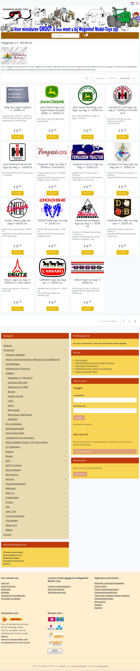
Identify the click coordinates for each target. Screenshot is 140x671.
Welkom (7, 345)
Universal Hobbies (36, 516)
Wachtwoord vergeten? (83, 424)
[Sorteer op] (127, 78)
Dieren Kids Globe (36, 433)
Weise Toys (36, 525)
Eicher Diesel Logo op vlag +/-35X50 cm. (17, 222)
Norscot (36, 479)
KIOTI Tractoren (13, 465)
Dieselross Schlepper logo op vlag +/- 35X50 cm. (87, 223)
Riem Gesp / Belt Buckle (20, 414)
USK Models (11, 520)
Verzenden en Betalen (11, 598)
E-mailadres (78, 395)
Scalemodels (11, 497)
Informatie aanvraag (57, 592)
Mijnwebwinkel (102, 666)
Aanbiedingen (12, 363)
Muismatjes (14, 410)
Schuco (36, 502)
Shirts (11, 405)
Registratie (6, 589)
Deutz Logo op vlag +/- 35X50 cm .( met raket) (17, 281)
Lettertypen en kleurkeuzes (86, 366)
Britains (36, 451)
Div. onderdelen (13, 423)
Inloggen (79, 417)
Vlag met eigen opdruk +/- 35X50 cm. (17, 109)
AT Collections (12, 446)
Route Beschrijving (56, 589)
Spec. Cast (36, 511)
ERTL (36, 460)
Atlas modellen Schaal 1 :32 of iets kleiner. (26, 442)
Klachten (98, 607)
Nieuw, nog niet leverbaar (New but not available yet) (32, 359)
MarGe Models (13, 469)
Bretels (11, 391)
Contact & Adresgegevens (59, 586)
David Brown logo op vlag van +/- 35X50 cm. (122, 222)
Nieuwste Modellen (15, 354)
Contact (7, 534)
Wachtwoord (79, 406)
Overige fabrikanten (15, 483)
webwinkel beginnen (79, 666)
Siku (36, 506)
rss (69, 666)
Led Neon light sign (17, 382)
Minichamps (11, 474)
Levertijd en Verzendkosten (13, 595)
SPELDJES (12, 419)
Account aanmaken (83, 451)
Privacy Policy (100, 586)
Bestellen (17, 136)
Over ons (5, 583)
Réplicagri (36, 488)
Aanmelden (80, 474)
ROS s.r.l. (36, 493)
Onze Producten (8, 586)
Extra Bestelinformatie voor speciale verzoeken (95, 363)
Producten (35, 350)
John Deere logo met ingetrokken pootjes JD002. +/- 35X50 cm (52, 110)
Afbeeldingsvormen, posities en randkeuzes (93, 369)
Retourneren (100, 601)
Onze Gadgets (81, 360)
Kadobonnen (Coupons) (17, 368)
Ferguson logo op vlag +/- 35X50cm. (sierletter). (52, 166)
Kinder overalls (15, 396)
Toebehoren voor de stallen (19, 437)
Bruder (36, 456)
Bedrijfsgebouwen (36, 428)
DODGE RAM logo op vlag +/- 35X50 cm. (52, 222)
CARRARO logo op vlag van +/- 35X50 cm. (53, 281)
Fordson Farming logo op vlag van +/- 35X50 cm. (123, 166)
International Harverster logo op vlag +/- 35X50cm (17, 166)
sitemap (63, 666)
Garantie (98, 604)
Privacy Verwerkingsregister (106, 589)
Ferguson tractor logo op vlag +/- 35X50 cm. (88, 166)
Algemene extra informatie (86, 371)
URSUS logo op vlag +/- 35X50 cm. (87, 281)
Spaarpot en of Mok (37, 387)
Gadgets (36, 373)
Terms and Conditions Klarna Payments (112, 595)
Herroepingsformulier (103, 598)
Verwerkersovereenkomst (105, 592)
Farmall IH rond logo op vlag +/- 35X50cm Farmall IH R (122, 110)
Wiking (36, 529)
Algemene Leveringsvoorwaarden (109, 583)
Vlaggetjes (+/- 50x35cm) (20, 377)
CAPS (10, 400)
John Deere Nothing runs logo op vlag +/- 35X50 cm (87, 109)
